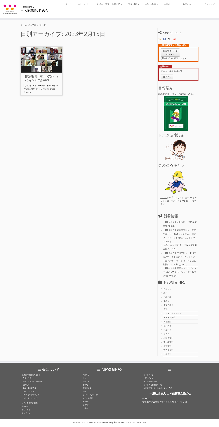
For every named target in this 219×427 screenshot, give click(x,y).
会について (84, 4)
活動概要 (26, 385)
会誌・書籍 (151, 4)
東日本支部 (51, 86)
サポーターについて (30, 398)
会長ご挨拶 (27, 378)
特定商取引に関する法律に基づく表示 (158, 388)
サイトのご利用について (153, 385)
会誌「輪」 (168, 297)
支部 (34, 86)
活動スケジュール (29, 391)
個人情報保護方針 (150, 381)
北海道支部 (168, 338)
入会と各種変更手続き (30, 403)
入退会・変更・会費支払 (109, 4)
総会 (165, 292)
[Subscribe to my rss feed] (160, 39)
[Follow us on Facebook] (165, 39)
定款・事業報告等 (29, 388)
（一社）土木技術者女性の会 (91, 422)
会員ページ (170, 4)
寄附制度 (133, 4)
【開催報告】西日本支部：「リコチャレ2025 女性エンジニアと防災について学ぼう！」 (179, 272)
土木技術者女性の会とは (31, 375)
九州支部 (167, 354)
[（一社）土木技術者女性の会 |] (25, 9)
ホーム (68, 4)
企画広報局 (168, 305)
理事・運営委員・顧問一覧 (33, 381)
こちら (163, 197)
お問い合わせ (189, 4)
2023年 (32, 25)
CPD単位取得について (31, 395)
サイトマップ (208, 4)
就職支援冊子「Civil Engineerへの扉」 (178, 111)
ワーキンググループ (172, 313)
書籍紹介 (167, 321)
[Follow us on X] (170, 39)
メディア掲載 (169, 317)
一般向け (41, 86)
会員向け (167, 325)
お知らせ (27, 86)
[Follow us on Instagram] (175, 39)
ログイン (167, 76)
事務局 (166, 301)
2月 (40, 25)
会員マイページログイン (170, 52)
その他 (166, 333)
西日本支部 (168, 350)
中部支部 (167, 346)
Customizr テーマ (124, 422)
